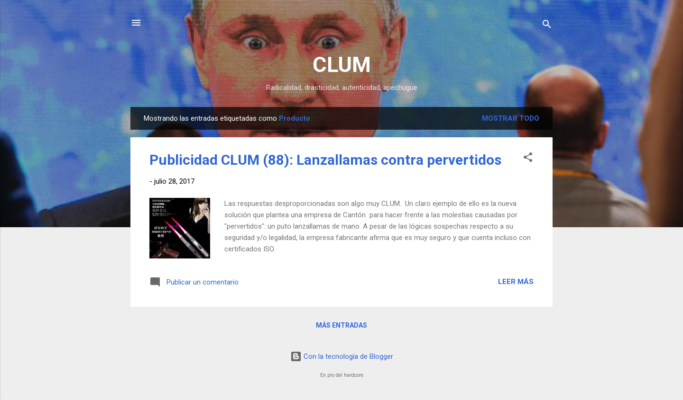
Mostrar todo (510, 118)
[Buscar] (547, 25)
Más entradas (341, 325)
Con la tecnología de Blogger (341, 356)
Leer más (516, 281)
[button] (528, 158)
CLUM (342, 64)
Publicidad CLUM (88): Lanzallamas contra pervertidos (325, 159)
